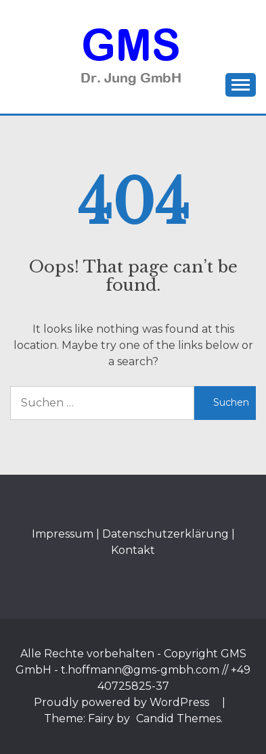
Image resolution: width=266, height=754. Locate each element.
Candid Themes (178, 718)
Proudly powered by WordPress (123, 702)
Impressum (62, 533)
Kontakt (133, 550)
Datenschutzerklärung (165, 533)
